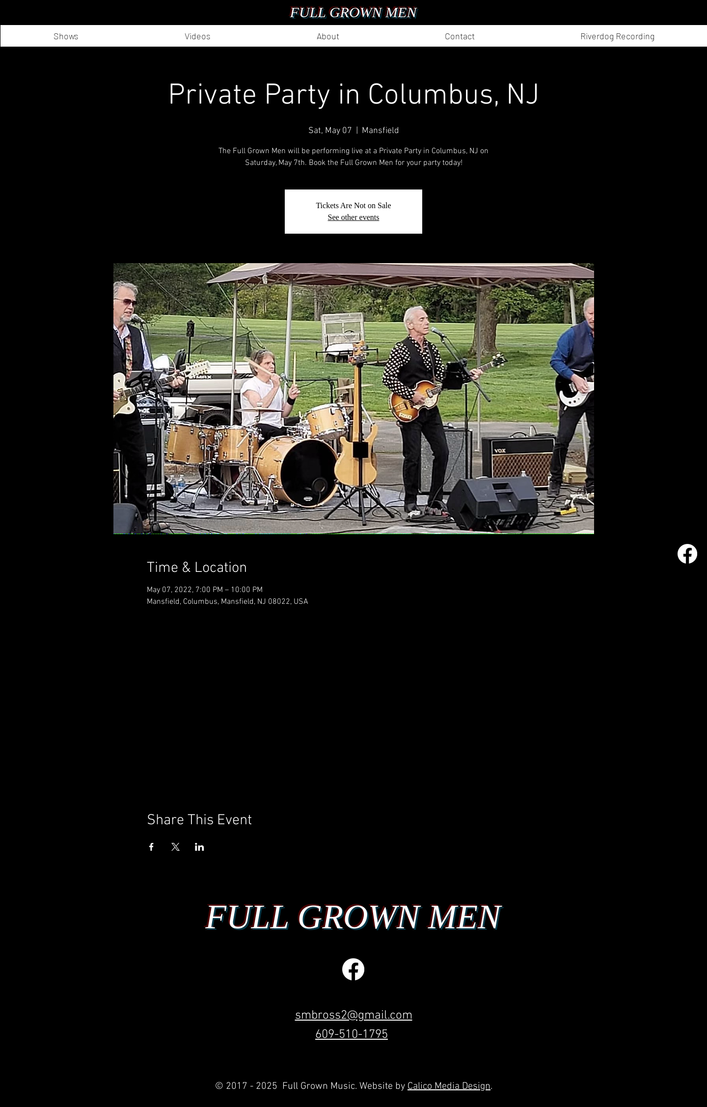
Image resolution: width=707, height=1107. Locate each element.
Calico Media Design (449, 1086)
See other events (354, 217)
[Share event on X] (175, 847)
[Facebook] (687, 554)
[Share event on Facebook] (151, 847)
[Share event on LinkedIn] (199, 847)
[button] (327, 36)
